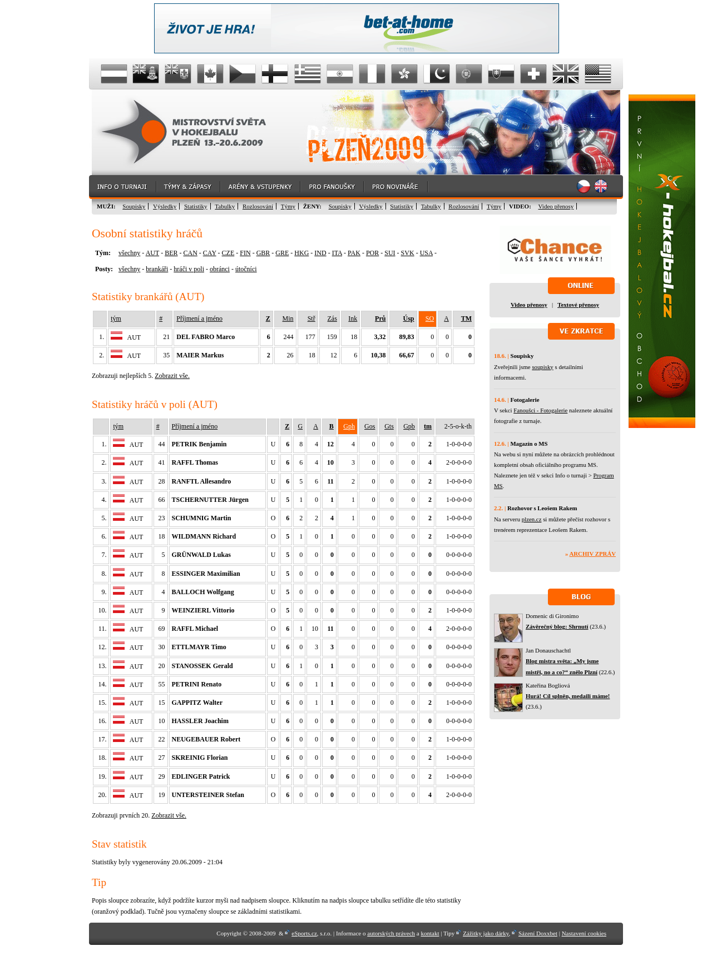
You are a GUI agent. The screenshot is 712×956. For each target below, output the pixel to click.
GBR (263, 253)
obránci (220, 269)
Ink (352, 318)
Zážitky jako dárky (485, 933)
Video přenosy (556, 206)
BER (171, 253)
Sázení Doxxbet (537, 933)
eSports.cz (304, 933)
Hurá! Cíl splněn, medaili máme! (568, 696)
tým (116, 318)
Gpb (409, 426)
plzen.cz (532, 519)
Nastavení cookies (584, 933)
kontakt (430, 933)
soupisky (542, 367)
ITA (337, 253)
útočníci (246, 269)
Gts (389, 426)
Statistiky (195, 206)
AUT (152, 253)
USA (426, 253)
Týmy (288, 206)
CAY (209, 253)
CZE (228, 253)
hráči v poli (189, 269)
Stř (311, 318)
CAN (190, 253)
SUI (389, 253)
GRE (282, 253)
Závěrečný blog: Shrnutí (557, 626)
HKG (301, 253)
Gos (369, 426)
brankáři (157, 269)
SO (430, 318)
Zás (332, 318)
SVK (407, 253)
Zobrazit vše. (172, 376)
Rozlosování (258, 206)
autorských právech (391, 933)
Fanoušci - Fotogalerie (540, 410)
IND (320, 253)
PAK (354, 253)
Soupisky (133, 206)
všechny (129, 253)
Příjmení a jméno (199, 318)
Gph (349, 426)
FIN (245, 253)
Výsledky (164, 206)
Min (288, 318)
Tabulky (225, 206)
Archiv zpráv (593, 553)
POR (372, 253)
